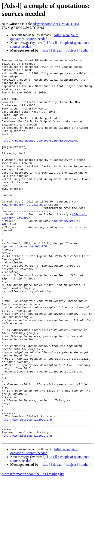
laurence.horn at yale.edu (24, 234)
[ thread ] (57, 50)
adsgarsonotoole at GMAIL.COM (56, 24)
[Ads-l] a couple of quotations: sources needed (44, 37)
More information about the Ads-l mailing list (33, 550)
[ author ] (85, 50)
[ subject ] (71, 50)
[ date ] (45, 50)
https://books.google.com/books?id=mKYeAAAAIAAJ (40, 157)
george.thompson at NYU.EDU (25, 284)
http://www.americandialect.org (27, 492)
